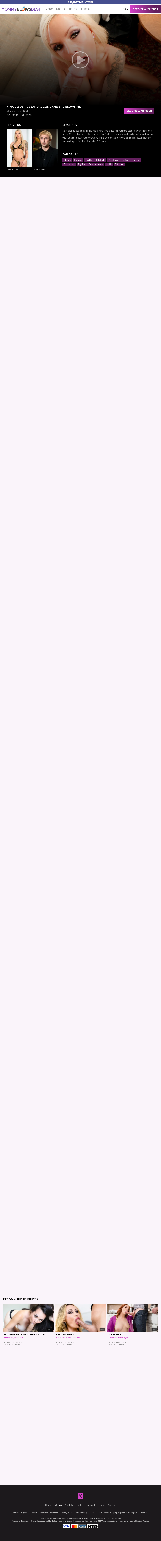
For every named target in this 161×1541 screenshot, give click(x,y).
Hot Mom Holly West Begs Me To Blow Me (28, 1334)
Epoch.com (25, 1521)
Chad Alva (40, 169)
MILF (108, 164)
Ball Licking (69, 164)
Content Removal (142, 1521)
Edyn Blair (112, 1337)
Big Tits (81, 164)
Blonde (67, 160)
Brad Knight (123, 1337)
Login (125, 9)
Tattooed (119, 164)
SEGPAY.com (102, 1521)
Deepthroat (113, 160)
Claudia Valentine (63, 1337)
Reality (89, 160)
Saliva (125, 160)
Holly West (8, 1337)
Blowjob (78, 160)
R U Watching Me (66, 1334)
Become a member (145, 9)
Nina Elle (13, 169)
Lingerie (135, 160)
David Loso (18, 1337)
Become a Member (139, 110)
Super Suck (115, 1334)
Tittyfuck (100, 160)
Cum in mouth (96, 164)
